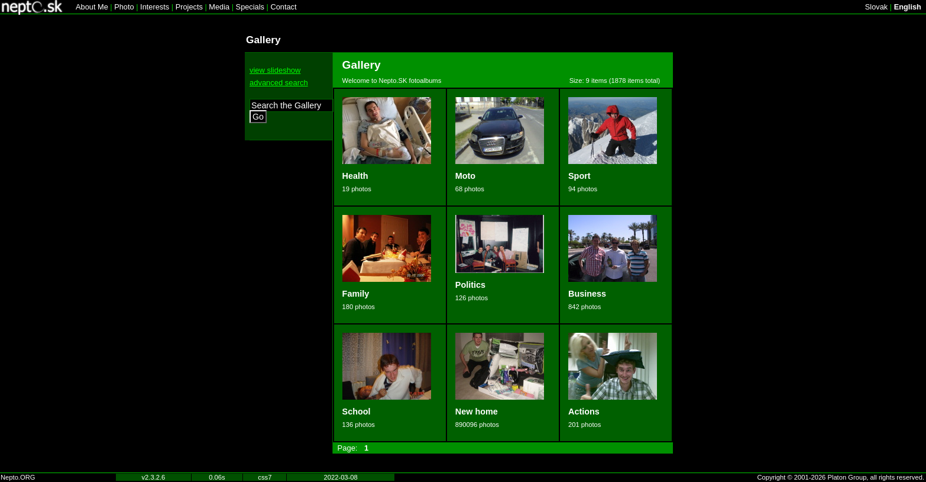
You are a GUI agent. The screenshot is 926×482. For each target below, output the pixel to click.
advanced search (279, 82)
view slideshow (275, 70)
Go (258, 116)
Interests (154, 6)
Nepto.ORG (18, 477)
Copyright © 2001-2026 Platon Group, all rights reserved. (841, 477)
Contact (283, 6)
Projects (189, 6)
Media (219, 6)
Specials (250, 6)
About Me (92, 6)
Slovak (876, 6)
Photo (124, 6)
